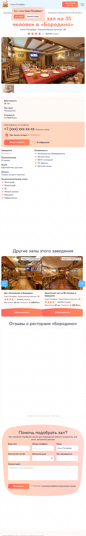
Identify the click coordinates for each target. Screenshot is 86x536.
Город (59, 444)
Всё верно (19, 16)
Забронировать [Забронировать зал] (17, 142)
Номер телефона (39, 444)
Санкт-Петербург (17, 4)
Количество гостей (16, 454)
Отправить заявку (70, 4)
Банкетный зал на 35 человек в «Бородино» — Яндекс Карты (43, 416)
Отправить (18, 486)
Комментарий (14, 464)
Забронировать (21, 312)
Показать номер (42, 129)
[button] (4, 60)
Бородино (6, 153)
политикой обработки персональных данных (59, 486)
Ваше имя (12, 444)
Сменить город (33, 16)
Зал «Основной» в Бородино (18, 293)
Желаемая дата (39, 454)
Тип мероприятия (64, 454)
